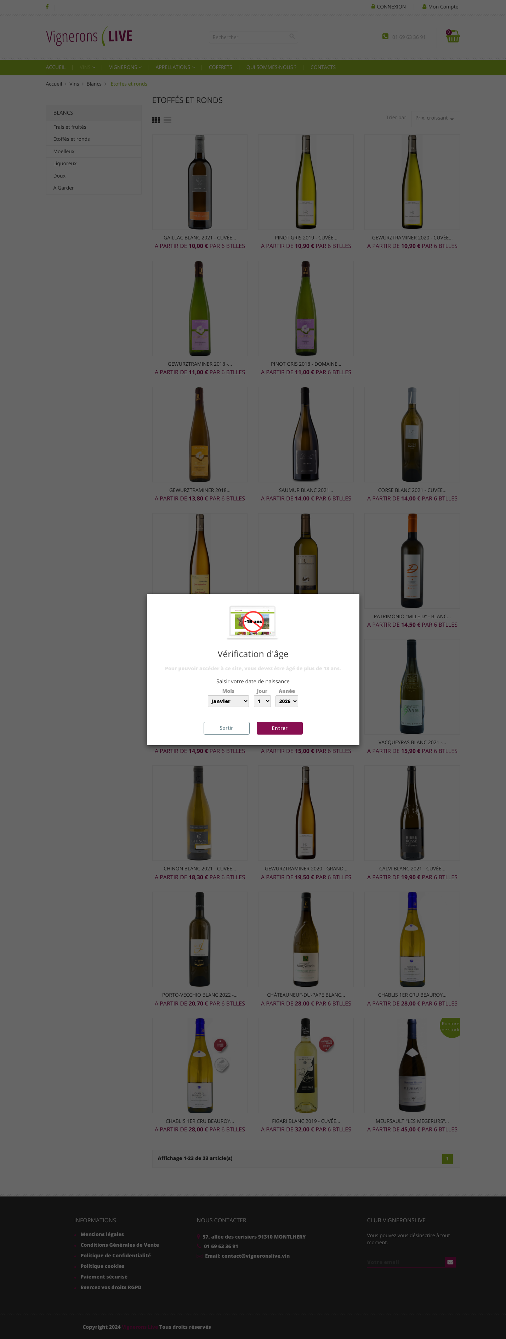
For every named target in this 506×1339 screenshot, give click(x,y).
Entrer (280, 728)
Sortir (226, 728)
